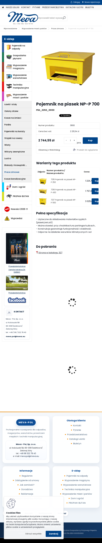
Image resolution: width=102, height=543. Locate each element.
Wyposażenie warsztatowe (16, 77)
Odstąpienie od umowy (27, 480)
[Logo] (20, 18)
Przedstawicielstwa (77, 434)
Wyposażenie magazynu (16, 67)
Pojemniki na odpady (15, 47)
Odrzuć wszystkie (33, 534)
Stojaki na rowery (13, 138)
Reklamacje (27, 493)
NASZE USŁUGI (12, 7)
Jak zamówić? (27, 484)
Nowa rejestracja (92, 2)
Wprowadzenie (10, 28)
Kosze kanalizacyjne (15, 178)
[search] (64, 18)
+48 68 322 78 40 (28, 453)
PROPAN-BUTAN (17, 196)
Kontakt (77, 425)
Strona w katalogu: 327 (49, 252)
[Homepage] (3, 7)
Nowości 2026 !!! (16, 209)
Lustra (7, 158)
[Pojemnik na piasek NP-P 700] (68, 67)
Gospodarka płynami (16, 57)
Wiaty (7, 145)
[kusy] (70, 140)
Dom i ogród (15, 187)
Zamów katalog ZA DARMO (16, 271)
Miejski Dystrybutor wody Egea (84, 370)
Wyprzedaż (13, 218)
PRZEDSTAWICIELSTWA (53, 7)
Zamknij (53, 533)
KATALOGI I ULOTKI (74, 7)
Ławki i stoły (10, 104)
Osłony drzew (11, 111)
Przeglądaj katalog (16, 266)
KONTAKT (25, 7)
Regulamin (27, 475)
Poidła (7, 124)
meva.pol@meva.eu (15, 336)
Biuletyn (77, 443)
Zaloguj (76, 2)
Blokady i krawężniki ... (15, 165)
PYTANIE (36, 7)
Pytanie (77, 430)
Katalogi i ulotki (77, 439)
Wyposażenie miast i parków (34, 28)
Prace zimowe (57, 28)
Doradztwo (27, 489)
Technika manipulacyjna (17, 86)
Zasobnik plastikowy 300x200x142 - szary (48, 370)
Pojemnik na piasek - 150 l (84, 294)
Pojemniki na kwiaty (14, 131)
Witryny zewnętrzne (14, 151)
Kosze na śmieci (12, 117)
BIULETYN (89, 7)
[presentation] (37, 299)
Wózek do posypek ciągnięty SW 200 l (47, 303)
